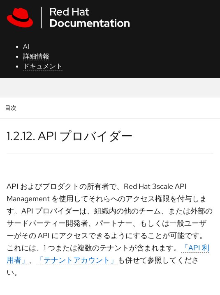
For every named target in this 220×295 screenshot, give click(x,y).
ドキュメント (43, 66)
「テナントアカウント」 (77, 260)
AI (26, 46)
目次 (12, 107)
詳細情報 (36, 56)
